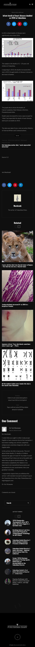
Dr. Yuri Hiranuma (15, 428)
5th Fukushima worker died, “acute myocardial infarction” (16, 146)
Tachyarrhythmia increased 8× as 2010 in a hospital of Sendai (15, 305)
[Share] (8, 24)
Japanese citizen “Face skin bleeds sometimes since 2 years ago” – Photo (16, 345)
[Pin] (20, 24)
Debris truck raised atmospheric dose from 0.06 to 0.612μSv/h (17, 398)
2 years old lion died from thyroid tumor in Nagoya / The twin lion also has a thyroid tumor (17, 265)
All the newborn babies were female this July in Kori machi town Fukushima (16, 384)
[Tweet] (14, 24)
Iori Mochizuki (6, 172)
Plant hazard (24, 140)
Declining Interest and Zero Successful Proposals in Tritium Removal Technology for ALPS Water (21, 532)
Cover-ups (4, 140)
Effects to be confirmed (17, 12)
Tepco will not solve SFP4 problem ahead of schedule (17, 407)
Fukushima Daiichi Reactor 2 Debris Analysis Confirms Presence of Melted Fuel (21, 542)
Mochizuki (17, 205)
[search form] (15, 503)
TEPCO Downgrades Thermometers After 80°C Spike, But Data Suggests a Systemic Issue (21, 523)
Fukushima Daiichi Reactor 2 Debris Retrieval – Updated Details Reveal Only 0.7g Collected (21, 552)
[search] (28, 503)
